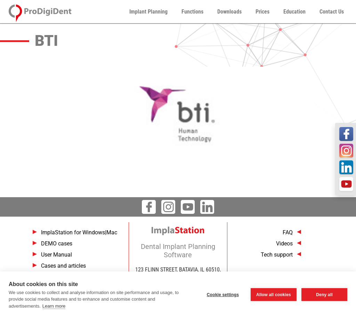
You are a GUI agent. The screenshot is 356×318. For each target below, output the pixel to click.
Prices (262, 11)
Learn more (53, 306)
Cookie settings (223, 294)
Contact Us (331, 11)
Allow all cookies (273, 294)
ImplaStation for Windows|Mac (79, 232)
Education (294, 11)
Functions (192, 11)
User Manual (56, 254)
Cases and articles (63, 265)
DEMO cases (56, 243)
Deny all (324, 294)
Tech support (277, 254)
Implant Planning (148, 11)
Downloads (229, 11)
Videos (284, 243)
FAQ (288, 232)
